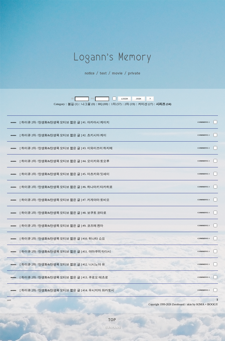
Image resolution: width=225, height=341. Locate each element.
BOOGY (212, 304)
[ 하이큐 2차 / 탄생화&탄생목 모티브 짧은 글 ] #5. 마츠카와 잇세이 (64, 174)
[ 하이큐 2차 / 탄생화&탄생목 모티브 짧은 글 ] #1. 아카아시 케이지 (64, 122)
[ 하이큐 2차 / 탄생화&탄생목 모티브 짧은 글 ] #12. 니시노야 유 (62, 264)
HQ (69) (103, 104)
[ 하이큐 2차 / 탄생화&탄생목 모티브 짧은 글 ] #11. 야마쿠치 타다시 (65, 251)
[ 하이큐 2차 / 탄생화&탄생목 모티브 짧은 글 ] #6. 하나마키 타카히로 (66, 186)
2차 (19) (130, 104)
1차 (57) (116, 104)
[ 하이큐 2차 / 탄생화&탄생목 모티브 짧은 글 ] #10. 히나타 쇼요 (62, 238)
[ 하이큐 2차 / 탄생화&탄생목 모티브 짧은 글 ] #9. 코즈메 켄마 (61, 225)
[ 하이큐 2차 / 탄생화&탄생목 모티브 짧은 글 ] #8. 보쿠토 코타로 (63, 212)
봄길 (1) (73, 104)
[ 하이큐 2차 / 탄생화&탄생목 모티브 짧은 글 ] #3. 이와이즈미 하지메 (66, 148)
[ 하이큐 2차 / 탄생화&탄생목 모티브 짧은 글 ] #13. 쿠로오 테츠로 (64, 277)
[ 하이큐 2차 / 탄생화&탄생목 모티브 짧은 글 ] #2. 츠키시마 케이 (63, 135)
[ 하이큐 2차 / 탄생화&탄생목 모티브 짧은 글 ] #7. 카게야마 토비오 (64, 199)
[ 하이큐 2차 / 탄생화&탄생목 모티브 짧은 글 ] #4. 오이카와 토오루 (64, 161)
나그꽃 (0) (88, 104)
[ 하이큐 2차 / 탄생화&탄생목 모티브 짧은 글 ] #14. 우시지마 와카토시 (67, 290)
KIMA (200, 304)
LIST (9, 300)
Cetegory (59, 104)
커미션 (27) (145, 104)
